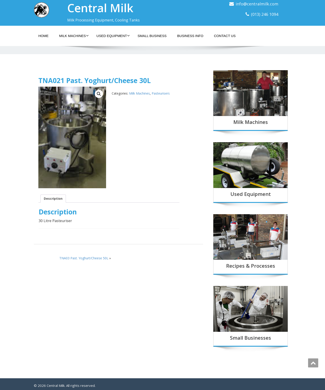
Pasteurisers (161, 93)
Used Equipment (113, 36)
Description (53, 198)
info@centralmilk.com (257, 4)
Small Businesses (250, 337)
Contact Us (225, 36)
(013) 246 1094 (264, 14)
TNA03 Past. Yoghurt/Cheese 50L (83, 258)
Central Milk (100, 8)
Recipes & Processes (250, 265)
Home (43, 36)
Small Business (152, 36)
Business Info (190, 36)
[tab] (53, 199)
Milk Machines (74, 36)
